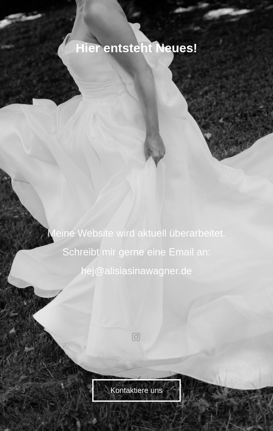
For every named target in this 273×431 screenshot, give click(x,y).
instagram (136, 337)
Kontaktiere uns (136, 390)
